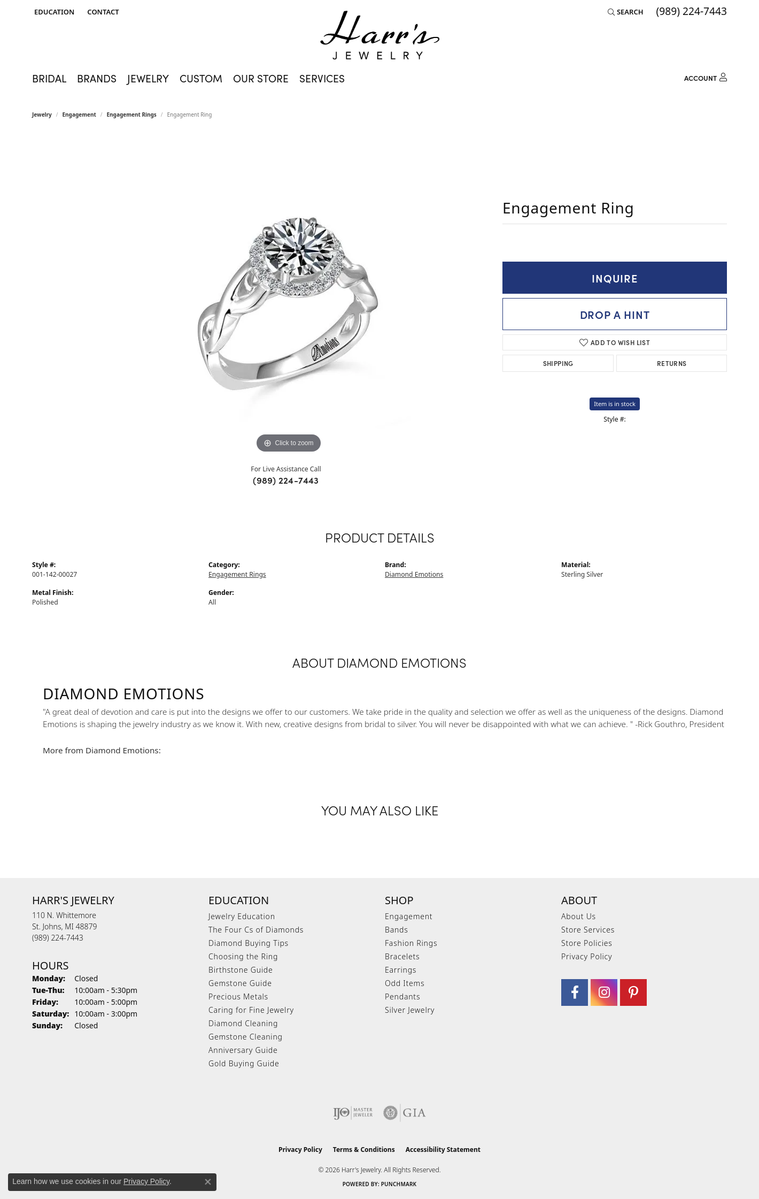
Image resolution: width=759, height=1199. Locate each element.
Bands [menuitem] (396, 930)
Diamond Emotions (414, 574)
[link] (102, 12)
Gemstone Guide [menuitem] (240, 983)
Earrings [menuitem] (400, 970)
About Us (578, 916)
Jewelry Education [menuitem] (241, 916)
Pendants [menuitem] (402, 996)
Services (322, 78)
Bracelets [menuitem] (402, 956)
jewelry (42, 114)
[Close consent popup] (208, 1182)
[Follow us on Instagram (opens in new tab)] (604, 992)
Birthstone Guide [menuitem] (240, 970)
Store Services (588, 930)
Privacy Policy (586, 956)
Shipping (558, 363)
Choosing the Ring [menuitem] (243, 956)
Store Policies (587, 943)
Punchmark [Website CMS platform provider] (399, 1184)
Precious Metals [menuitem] (238, 996)
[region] (288, 295)
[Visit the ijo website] (353, 1112)
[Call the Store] (57, 938)
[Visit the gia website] (404, 1112)
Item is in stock (615, 404)
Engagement (79, 114)
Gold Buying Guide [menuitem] (243, 1063)
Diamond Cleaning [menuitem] (243, 1023)
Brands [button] (97, 78)
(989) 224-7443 (286, 480)
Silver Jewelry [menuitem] (410, 1010)
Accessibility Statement (443, 1149)
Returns (672, 363)
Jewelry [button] (148, 78)
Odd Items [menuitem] (404, 983)
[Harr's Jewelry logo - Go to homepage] (380, 35)
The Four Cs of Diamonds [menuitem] (256, 930)
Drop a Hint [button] (615, 314)
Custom (201, 78)
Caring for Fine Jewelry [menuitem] (251, 1010)
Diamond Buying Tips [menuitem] (248, 943)
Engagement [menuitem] (408, 916)
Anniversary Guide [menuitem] (242, 1050)
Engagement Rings (132, 114)
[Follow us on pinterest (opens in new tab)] (633, 992)
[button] (53, 12)
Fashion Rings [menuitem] (411, 943)
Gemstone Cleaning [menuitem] (245, 1037)
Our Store (261, 78)
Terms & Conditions (364, 1149)
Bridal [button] (49, 78)
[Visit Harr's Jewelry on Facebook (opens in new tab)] (574, 992)
